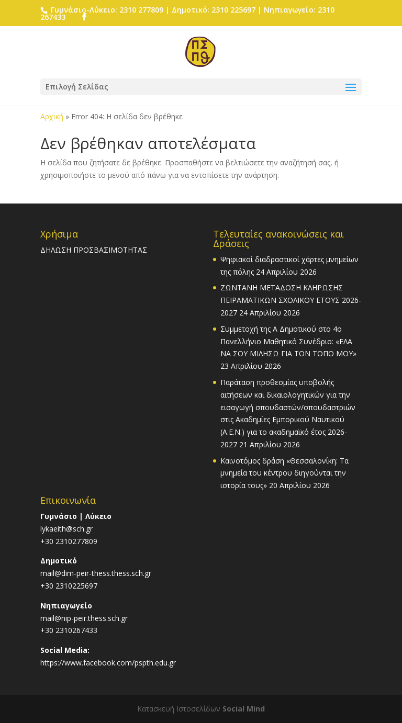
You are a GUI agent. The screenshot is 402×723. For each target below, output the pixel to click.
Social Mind (243, 709)
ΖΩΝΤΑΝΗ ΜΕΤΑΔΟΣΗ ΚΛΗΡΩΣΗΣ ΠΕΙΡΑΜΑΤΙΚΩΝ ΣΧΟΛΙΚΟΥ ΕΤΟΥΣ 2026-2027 (290, 300)
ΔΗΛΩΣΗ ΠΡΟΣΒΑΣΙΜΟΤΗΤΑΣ (93, 250)
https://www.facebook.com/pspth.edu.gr (108, 663)
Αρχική (51, 116)
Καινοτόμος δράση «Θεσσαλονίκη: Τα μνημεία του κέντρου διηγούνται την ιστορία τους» (284, 473)
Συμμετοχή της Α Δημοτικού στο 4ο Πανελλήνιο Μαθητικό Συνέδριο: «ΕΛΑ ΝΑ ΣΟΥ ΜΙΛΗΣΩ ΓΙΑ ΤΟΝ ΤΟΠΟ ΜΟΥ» (288, 341)
